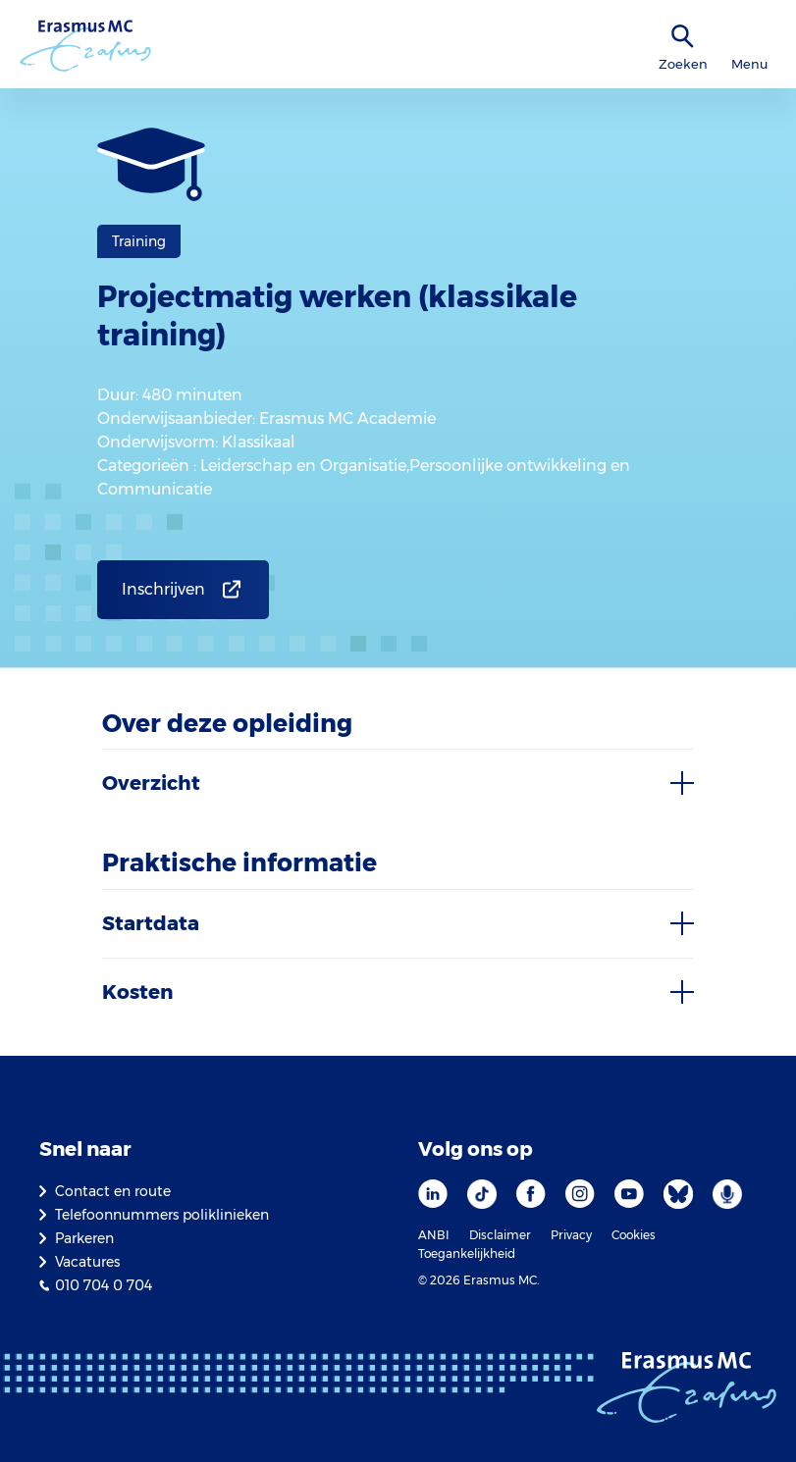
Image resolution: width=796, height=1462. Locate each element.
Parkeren (84, 1238)
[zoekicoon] (683, 37)
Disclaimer (500, 1234)
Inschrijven (163, 589)
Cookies (633, 1234)
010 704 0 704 (103, 1285)
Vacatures (87, 1262)
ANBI (434, 1234)
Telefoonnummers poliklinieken (162, 1215)
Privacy (571, 1234)
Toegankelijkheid (466, 1253)
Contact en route (113, 1191)
